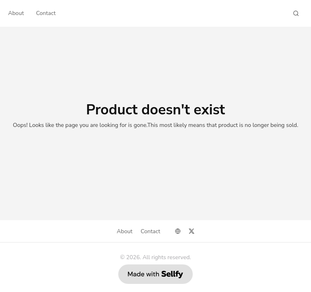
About (16, 13)
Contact (45, 13)
